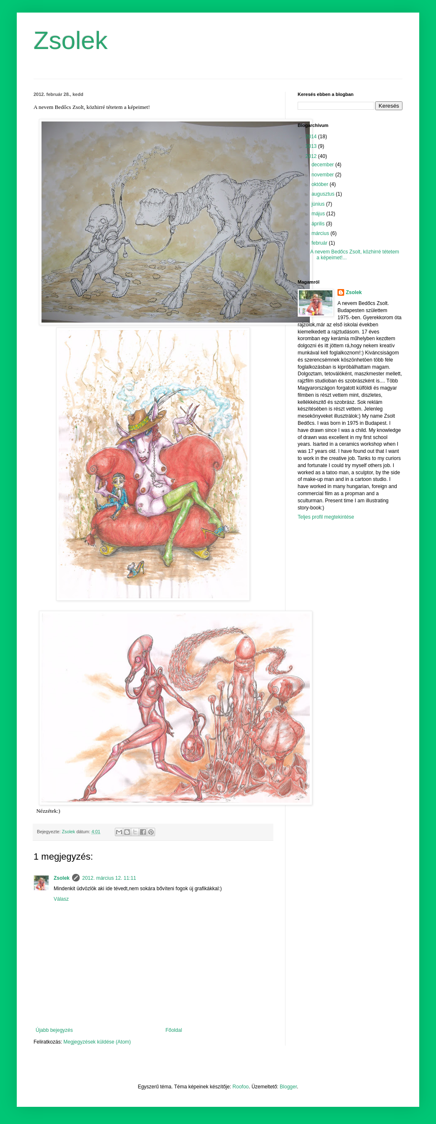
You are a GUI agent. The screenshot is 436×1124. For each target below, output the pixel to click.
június (318, 204)
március (320, 233)
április (318, 224)
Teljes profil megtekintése (326, 517)
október (320, 184)
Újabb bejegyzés (54, 1030)
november (323, 175)
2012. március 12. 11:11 (109, 878)
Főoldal (174, 1030)
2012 (312, 156)
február (320, 243)
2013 (312, 146)
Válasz (61, 899)
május (318, 214)
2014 (312, 137)
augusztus (323, 194)
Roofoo (241, 1087)
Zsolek (71, 40)
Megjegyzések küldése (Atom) (97, 1042)
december (323, 165)
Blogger (288, 1087)
